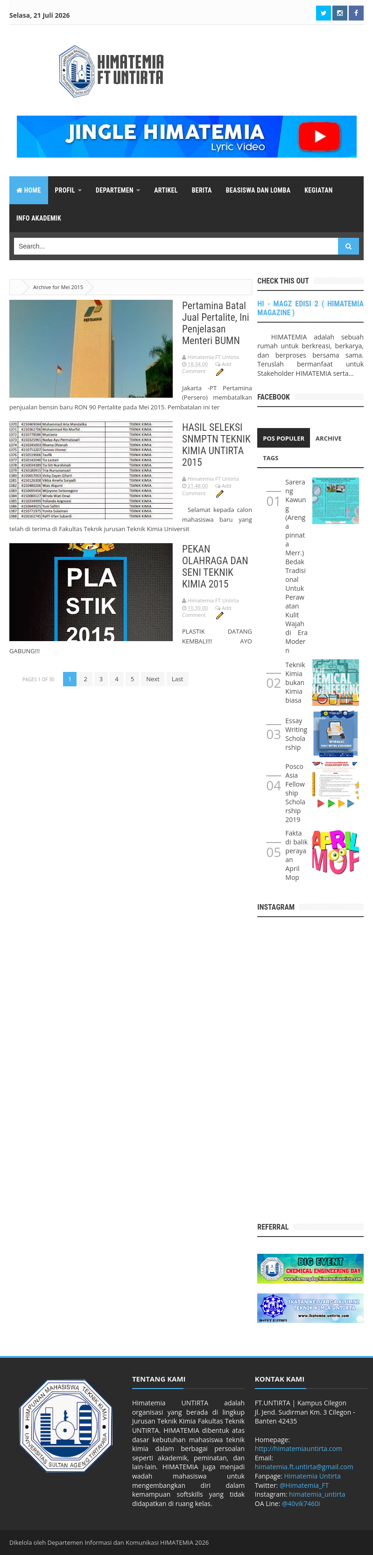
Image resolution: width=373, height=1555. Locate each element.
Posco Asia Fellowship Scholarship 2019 (295, 793)
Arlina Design (345, 1542)
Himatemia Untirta (312, 1476)
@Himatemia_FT (304, 1485)
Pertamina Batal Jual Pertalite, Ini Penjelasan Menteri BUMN (216, 323)
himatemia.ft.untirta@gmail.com (304, 1466)
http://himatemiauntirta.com (298, 1448)
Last (177, 679)
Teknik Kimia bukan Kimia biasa (295, 682)
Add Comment (207, 367)
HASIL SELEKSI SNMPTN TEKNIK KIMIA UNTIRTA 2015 (217, 445)
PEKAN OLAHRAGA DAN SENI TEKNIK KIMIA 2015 (215, 566)
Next (153, 679)
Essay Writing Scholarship (296, 734)
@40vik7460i (301, 1503)
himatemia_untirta (317, 1494)
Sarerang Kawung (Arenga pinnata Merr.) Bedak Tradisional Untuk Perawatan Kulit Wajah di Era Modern (296, 566)
